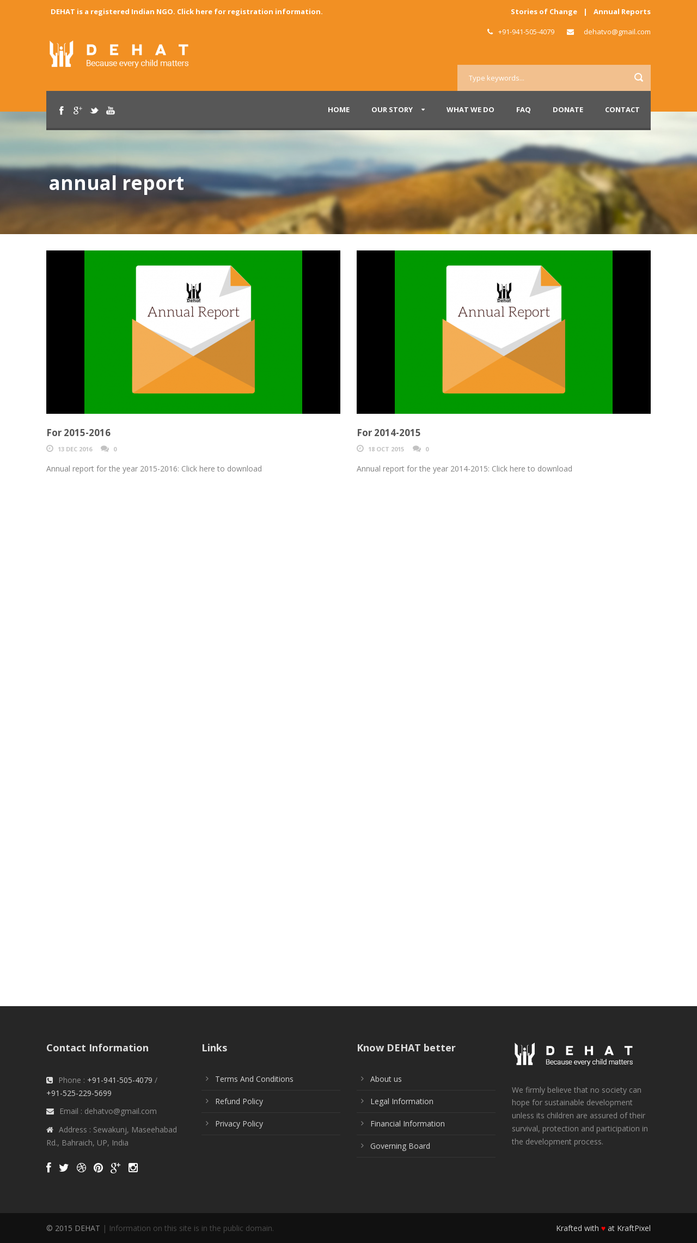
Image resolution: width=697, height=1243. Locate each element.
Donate (568, 109)
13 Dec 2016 (75, 449)
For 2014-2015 (389, 432)
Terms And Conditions (254, 1079)
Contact (622, 109)
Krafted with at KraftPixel (603, 1228)
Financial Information (407, 1123)
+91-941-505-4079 (119, 1080)
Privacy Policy (239, 1123)
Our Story (392, 109)
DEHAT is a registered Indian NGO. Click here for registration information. (187, 11)
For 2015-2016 (78, 432)
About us (386, 1079)
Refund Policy (239, 1101)
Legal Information (401, 1101)
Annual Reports (622, 11)
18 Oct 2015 (386, 449)
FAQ (523, 109)
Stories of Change (544, 11)
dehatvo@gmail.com (617, 31)
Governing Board (400, 1146)
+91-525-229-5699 (79, 1093)
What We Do (470, 109)
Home (339, 109)
